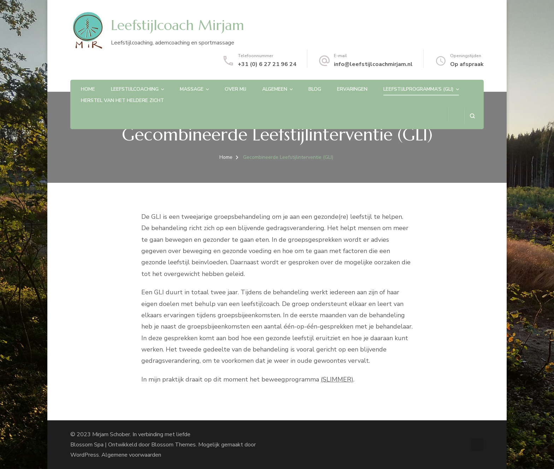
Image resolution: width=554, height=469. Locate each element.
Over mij (235, 89)
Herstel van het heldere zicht (122, 100)
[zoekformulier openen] (472, 116)
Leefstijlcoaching (135, 89)
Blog (314, 89)
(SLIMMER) (337, 379)
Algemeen (274, 89)
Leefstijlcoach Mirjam (177, 25)
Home (88, 89)
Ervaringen (352, 89)
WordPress (84, 455)
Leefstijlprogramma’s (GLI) (418, 89)
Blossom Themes (173, 445)
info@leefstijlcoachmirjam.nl (373, 64)
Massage (192, 89)
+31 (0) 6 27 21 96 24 (267, 64)
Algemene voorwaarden (131, 455)
